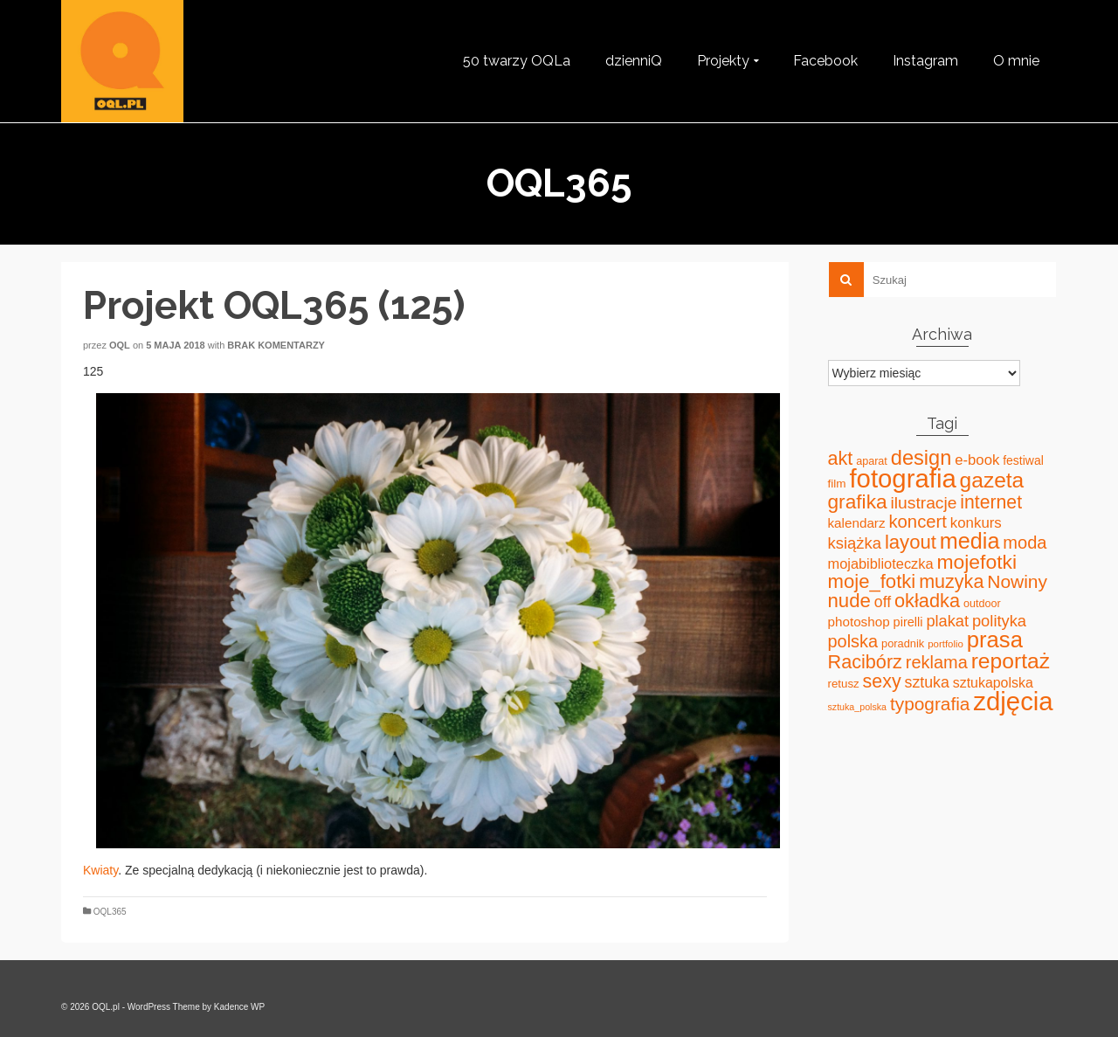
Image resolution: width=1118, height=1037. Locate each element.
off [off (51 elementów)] (882, 602)
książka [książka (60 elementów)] (854, 543)
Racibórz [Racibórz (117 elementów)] (865, 662)
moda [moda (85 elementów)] (1024, 542)
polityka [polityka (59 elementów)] (999, 621)
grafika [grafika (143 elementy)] (857, 501)
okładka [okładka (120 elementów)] (927, 601)
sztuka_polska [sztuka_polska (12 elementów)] (857, 707)
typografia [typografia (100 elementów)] (930, 704)
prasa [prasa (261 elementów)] (995, 639)
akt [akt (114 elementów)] (840, 458)
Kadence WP (239, 1007)
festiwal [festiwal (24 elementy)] (1023, 460)
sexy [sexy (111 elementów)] (882, 681)
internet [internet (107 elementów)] (991, 502)
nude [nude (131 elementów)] (849, 601)
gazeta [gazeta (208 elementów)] (992, 480)
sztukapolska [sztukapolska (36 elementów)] (993, 682)
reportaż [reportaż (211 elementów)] (1010, 661)
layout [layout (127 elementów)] (910, 542)
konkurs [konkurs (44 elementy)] (976, 523)
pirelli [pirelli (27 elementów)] (908, 622)
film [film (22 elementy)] (837, 483)
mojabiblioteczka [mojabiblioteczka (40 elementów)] (881, 563)
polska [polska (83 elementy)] (853, 641)
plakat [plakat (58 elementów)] (947, 621)
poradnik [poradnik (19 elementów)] (902, 643)
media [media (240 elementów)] (970, 541)
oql (119, 345)
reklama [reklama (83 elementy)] (937, 662)
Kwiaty (100, 870)
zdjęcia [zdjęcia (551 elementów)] (1012, 701)
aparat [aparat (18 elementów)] (871, 461)
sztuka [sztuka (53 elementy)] (927, 682)
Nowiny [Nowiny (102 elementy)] (1017, 581)
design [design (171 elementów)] (921, 457)
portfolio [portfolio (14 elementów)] (945, 644)
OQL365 (110, 911)
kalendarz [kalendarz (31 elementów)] (857, 522)
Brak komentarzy (276, 345)
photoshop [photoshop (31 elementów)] (859, 621)
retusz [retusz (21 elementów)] (843, 683)
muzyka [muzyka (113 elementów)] (951, 581)
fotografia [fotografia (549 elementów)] (902, 478)
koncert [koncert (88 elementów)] (917, 521)
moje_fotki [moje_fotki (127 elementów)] (872, 581)
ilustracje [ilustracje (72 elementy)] (924, 503)
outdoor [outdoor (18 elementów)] (982, 604)
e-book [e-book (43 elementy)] (977, 460)
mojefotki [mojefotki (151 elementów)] (976, 561)
